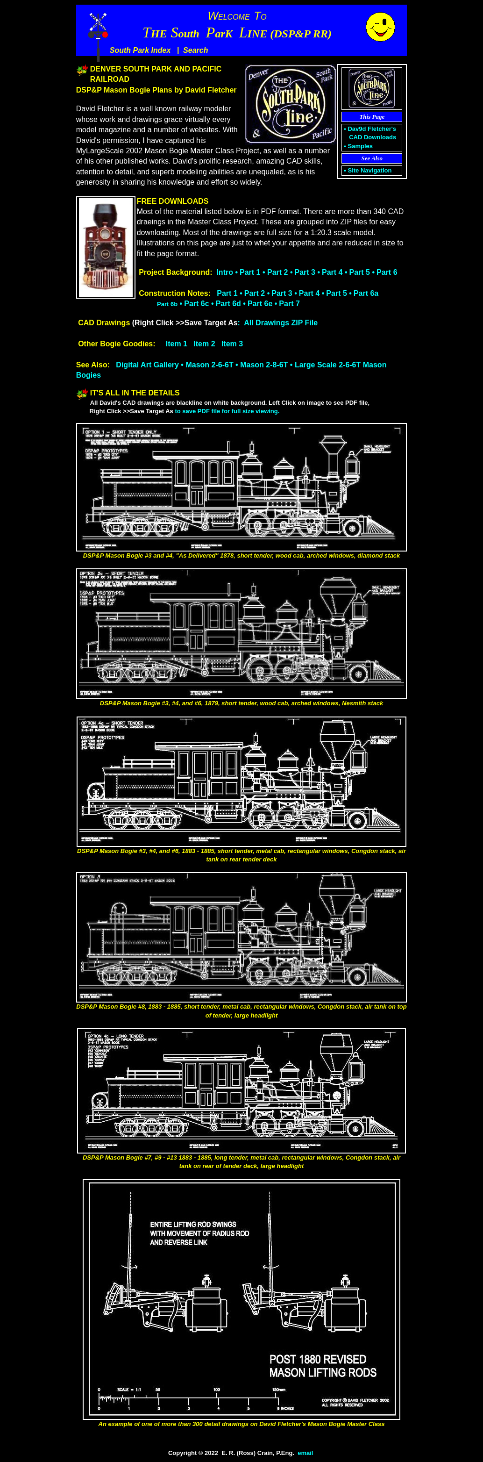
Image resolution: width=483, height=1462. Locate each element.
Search (195, 50)
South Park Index (140, 50)
